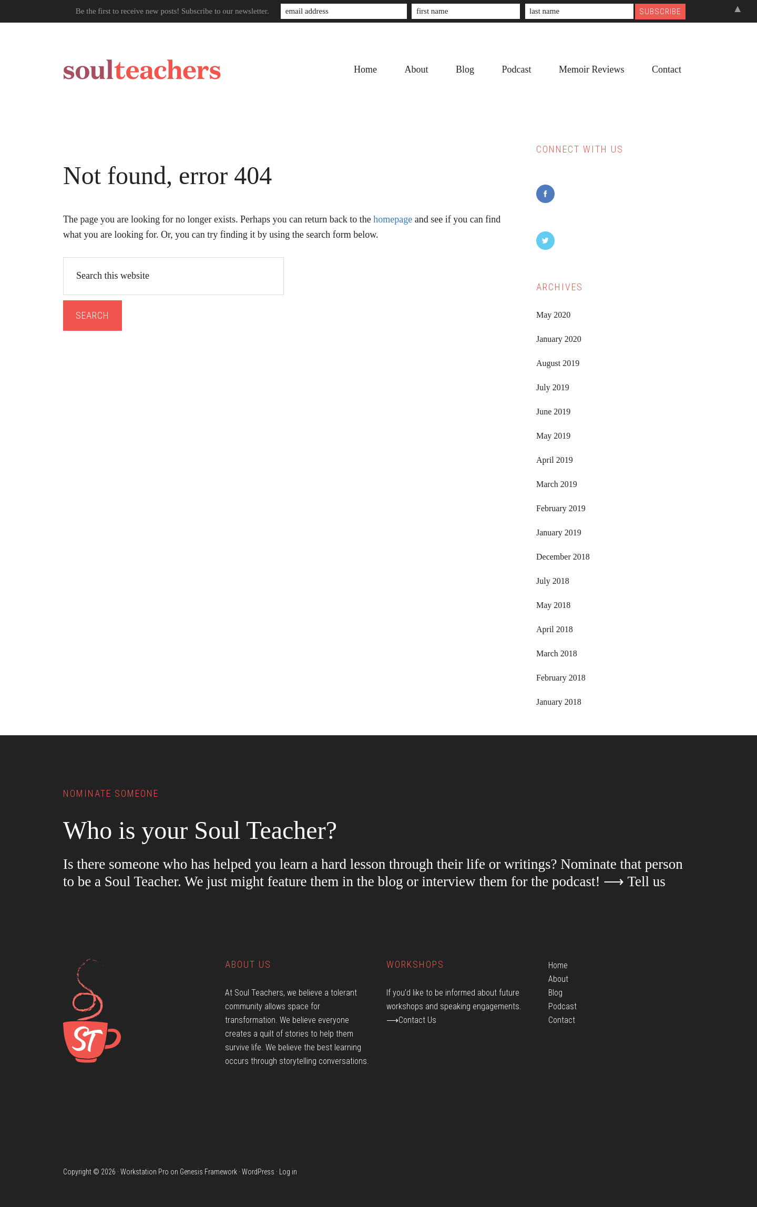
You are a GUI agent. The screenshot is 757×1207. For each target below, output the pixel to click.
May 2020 (553, 314)
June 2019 (553, 411)
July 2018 (552, 580)
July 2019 (552, 387)
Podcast (562, 1006)
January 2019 (558, 532)
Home (558, 965)
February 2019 (561, 508)
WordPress (258, 1172)
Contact (561, 1020)
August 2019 (557, 363)
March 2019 (556, 484)
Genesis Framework (208, 1172)
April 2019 (554, 459)
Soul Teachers (142, 70)
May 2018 (553, 605)
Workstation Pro (144, 1172)
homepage (392, 219)
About (558, 979)
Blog (555, 993)
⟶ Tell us (634, 881)
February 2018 (561, 677)
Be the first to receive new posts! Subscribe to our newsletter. (172, 11)
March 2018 (556, 653)
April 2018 (554, 629)
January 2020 (558, 338)
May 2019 (553, 435)
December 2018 (563, 556)
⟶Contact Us (411, 1020)
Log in (288, 1172)
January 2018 (558, 701)
